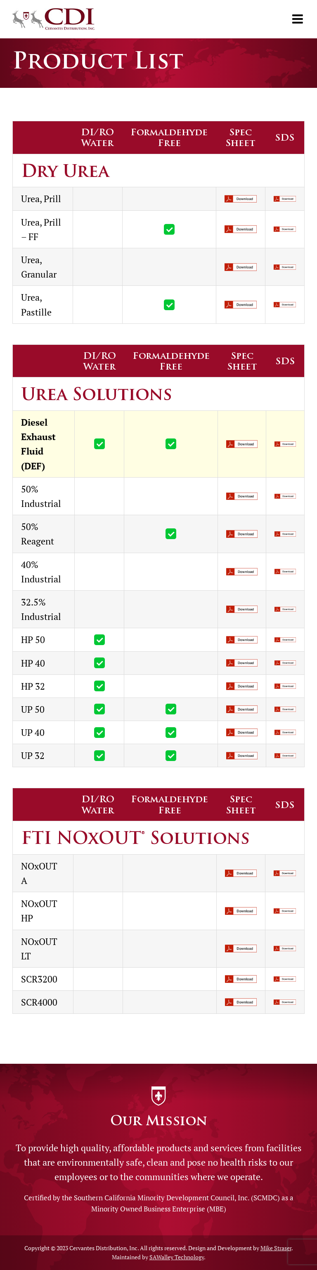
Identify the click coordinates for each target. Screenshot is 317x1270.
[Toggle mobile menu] (298, 19)
